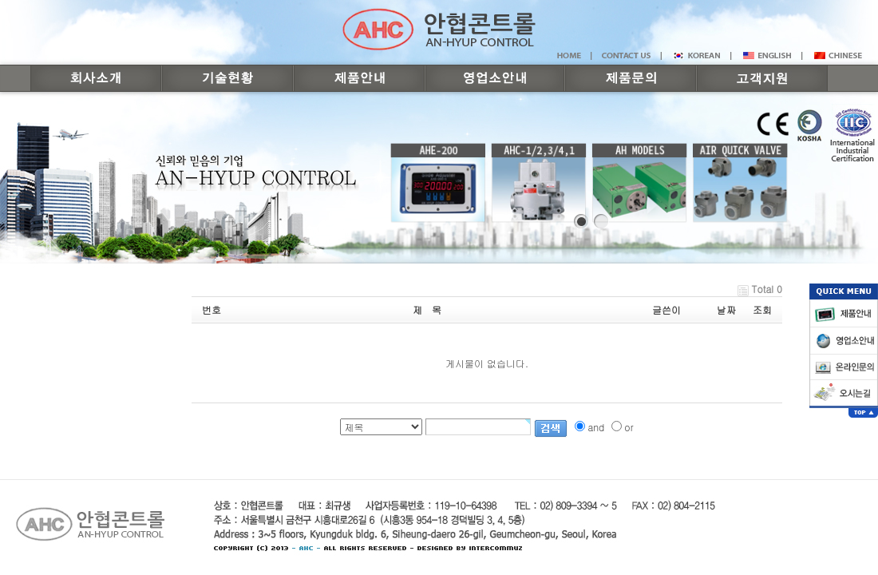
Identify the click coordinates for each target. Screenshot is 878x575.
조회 (762, 309)
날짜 (726, 309)
